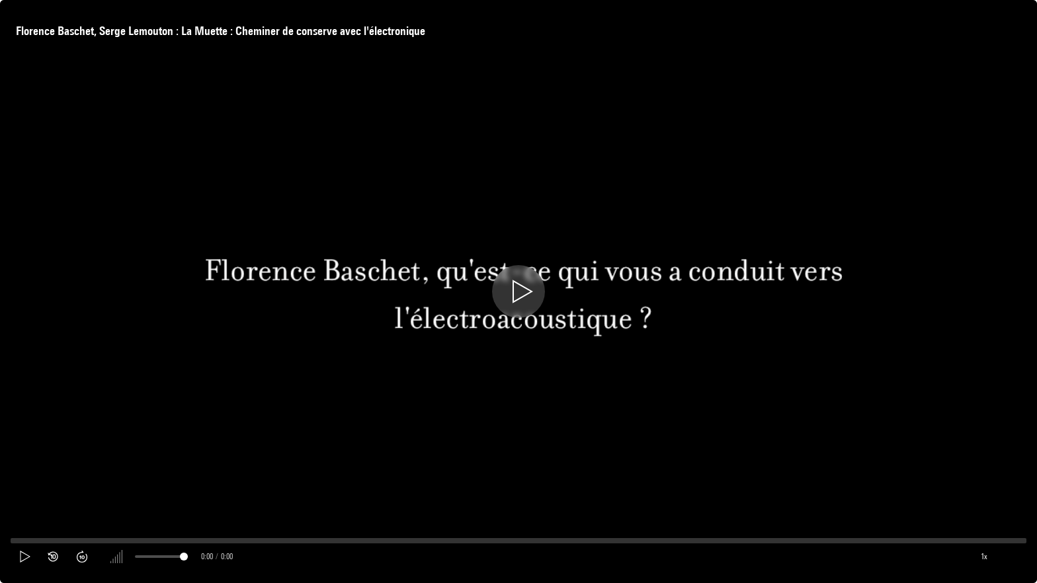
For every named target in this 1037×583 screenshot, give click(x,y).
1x (984, 556)
